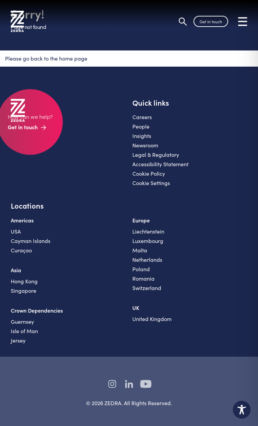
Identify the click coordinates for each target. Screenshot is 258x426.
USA (16, 231)
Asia (16, 270)
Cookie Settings (151, 182)
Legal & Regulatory (155, 154)
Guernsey (22, 321)
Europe (141, 220)
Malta (139, 250)
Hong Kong (24, 281)
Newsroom (145, 145)
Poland (141, 269)
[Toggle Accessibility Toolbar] (241, 409)
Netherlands (147, 259)
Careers (142, 116)
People (140, 126)
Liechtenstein (148, 231)
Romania (143, 278)
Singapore (23, 290)
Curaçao (21, 250)
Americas (22, 220)
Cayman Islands (30, 240)
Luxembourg (147, 240)
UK (135, 307)
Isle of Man (24, 330)
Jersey (18, 340)
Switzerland (146, 287)
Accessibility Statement (160, 164)
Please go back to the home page (46, 58)
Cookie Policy (148, 173)
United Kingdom (152, 318)
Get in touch (211, 21)
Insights (141, 135)
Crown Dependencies (37, 310)
